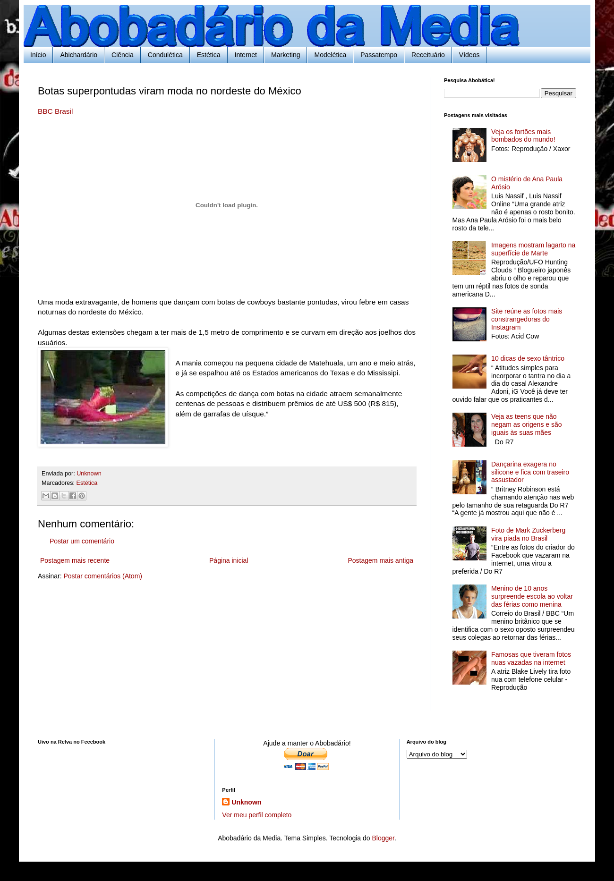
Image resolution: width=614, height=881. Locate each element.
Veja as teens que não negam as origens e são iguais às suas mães (526, 424)
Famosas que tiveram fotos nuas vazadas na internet (531, 658)
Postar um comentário (82, 541)
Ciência (122, 55)
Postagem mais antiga (380, 560)
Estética (209, 55)
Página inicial (228, 560)
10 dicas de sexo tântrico (527, 358)
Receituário (428, 55)
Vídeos (469, 55)
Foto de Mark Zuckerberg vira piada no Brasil (528, 534)
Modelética (330, 55)
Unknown (246, 802)
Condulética (165, 55)
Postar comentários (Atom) (102, 576)
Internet (246, 55)
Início (38, 55)
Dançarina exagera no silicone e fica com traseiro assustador (530, 472)
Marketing (285, 55)
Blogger (383, 838)
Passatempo (378, 55)
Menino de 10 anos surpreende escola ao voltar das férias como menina (532, 596)
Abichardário (78, 55)
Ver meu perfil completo (256, 815)
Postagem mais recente (75, 560)
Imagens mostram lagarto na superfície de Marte (533, 249)
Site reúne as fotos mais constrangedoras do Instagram (526, 319)
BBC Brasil (55, 111)
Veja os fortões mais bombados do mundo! (523, 136)
